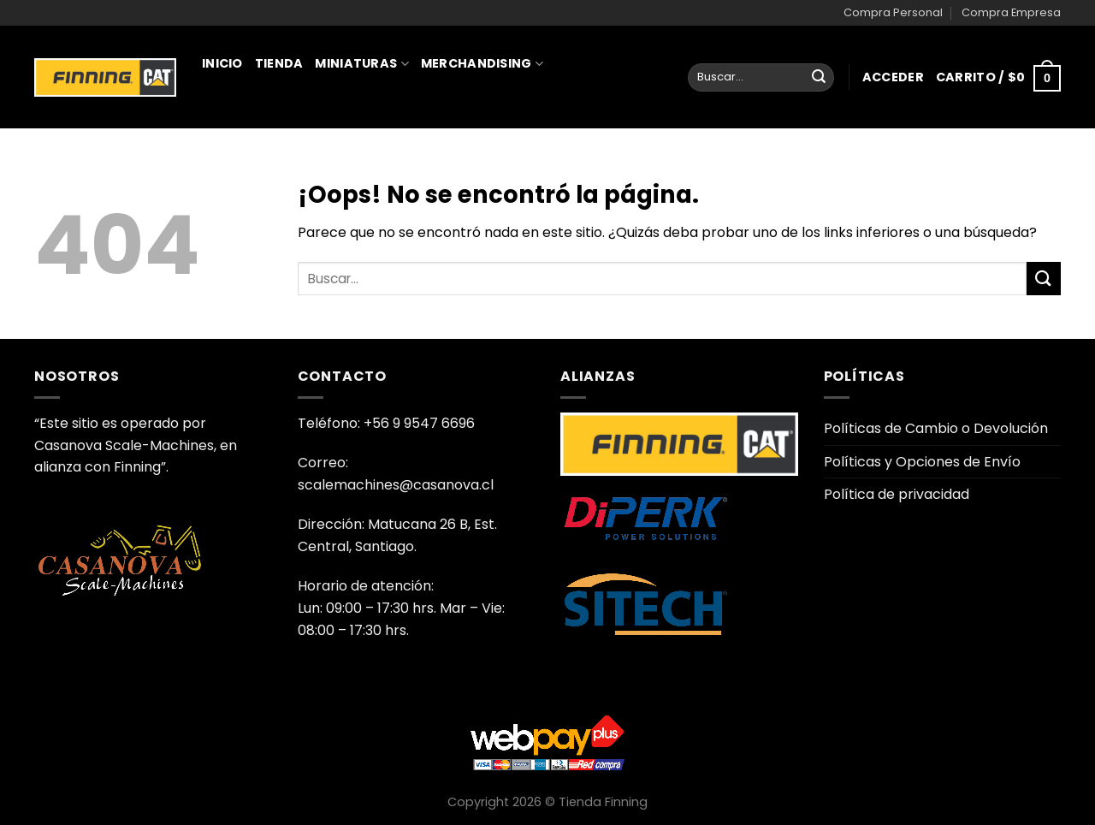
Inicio (222, 63)
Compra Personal (893, 12)
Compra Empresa (1011, 12)
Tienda (279, 63)
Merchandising (482, 63)
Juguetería (249, 138)
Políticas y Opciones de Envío (922, 462)
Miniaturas (361, 63)
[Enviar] (818, 77)
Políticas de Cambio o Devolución (936, 428)
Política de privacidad (896, 494)
